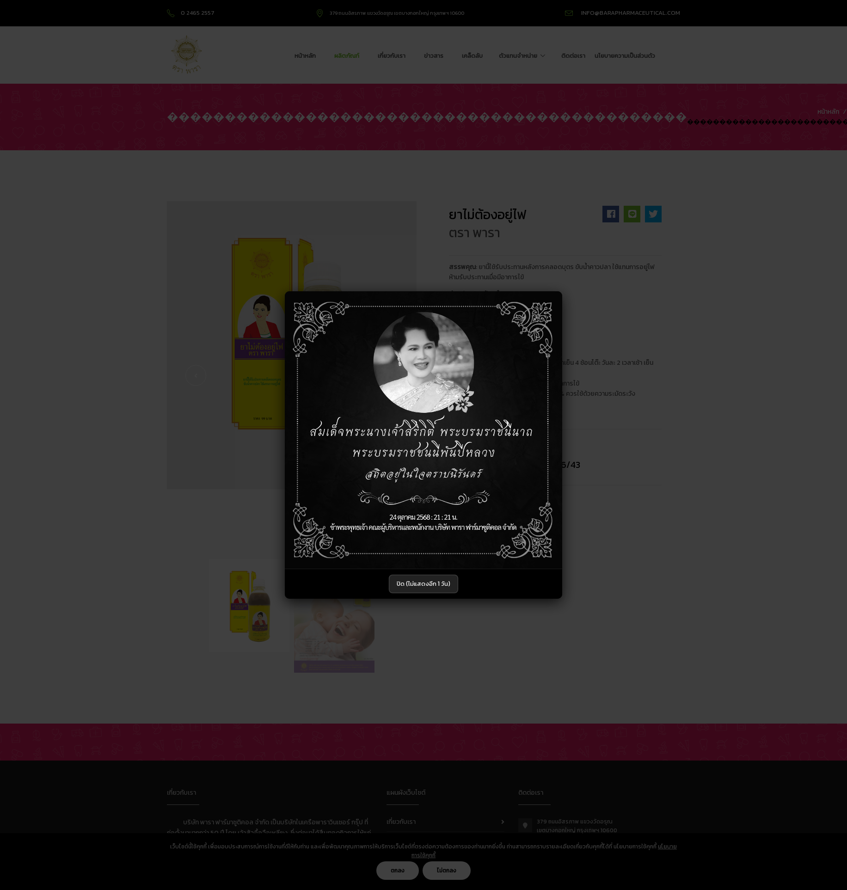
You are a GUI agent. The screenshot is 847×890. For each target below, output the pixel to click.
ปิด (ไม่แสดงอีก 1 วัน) (423, 583)
